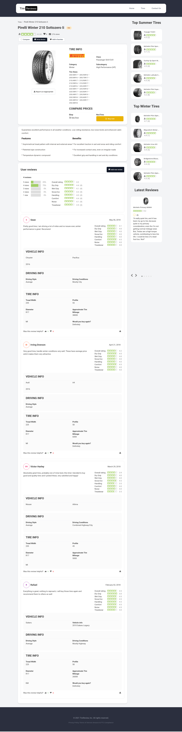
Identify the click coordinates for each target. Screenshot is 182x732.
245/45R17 (85, 100)
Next (135, 275)
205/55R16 (85, 75)
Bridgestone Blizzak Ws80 (154, 158)
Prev (132, 275)
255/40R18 (73, 103)
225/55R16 (85, 89)
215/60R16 (73, 86)
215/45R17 (73, 80)
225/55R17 (73, 92)
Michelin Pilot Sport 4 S (153, 46)
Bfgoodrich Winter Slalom (154, 130)
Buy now (110, 119)
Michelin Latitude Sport (153, 75)
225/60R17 (85, 92)
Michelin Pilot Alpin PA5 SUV (156, 115)
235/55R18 (73, 97)
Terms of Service (85, 723)
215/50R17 (85, 80)
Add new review (115, 170)
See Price (74, 117)
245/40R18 (73, 100)
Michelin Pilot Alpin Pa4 (154, 173)
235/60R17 (85, 97)
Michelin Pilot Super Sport (154, 89)
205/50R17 (73, 75)
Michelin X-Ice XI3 (151, 144)
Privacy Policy (70, 723)
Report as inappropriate (43, 92)
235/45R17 (73, 94)
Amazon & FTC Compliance (106, 723)
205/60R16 (73, 77)
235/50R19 (85, 94)
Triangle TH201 (150, 32)
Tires (143, 8)
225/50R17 (73, 89)
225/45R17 (85, 86)
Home (131, 8)
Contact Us (156, 8)
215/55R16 (73, 83)
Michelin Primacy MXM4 (143, 207)
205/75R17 (85, 77)
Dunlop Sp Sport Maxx (153, 60)
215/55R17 (85, 83)
